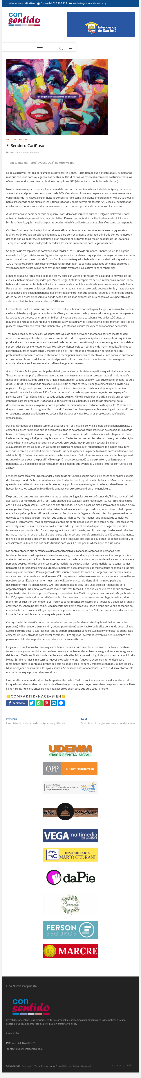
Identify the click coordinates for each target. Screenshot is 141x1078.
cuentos (25, 152)
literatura (34, 152)
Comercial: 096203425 (20, 1043)
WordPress (55, 1066)
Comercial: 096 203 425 (52, 3)
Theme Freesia (41, 1066)
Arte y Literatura (17, 139)
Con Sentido (13, 1065)
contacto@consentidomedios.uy (87, 3)
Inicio (129, 1065)
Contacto (116, 1065)
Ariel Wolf (15, 152)
